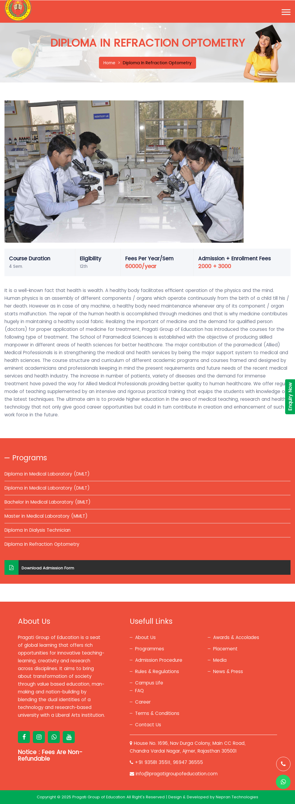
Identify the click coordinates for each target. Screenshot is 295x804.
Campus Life (149, 683)
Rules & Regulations (157, 671)
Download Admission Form (39, 567)
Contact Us (148, 725)
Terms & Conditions (157, 713)
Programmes (149, 649)
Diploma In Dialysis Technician (37, 530)
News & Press (228, 671)
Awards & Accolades (236, 637)
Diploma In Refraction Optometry (41, 544)
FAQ (139, 690)
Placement (225, 649)
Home (109, 63)
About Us (145, 637)
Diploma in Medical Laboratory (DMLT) (47, 474)
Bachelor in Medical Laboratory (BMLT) (47, 502)
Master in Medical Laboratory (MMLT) (46, 516)
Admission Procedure (158, 660)
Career (143, 702)
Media (220, 660)
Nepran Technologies (237, 797)
